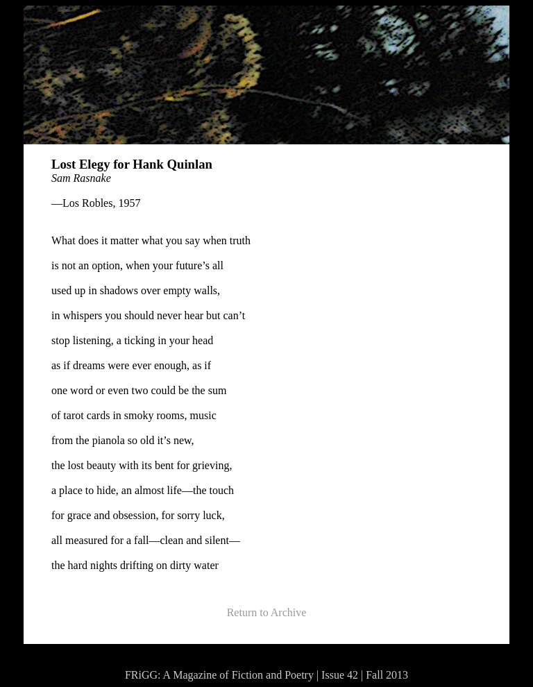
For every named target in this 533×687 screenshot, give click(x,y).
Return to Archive (267, 612)
